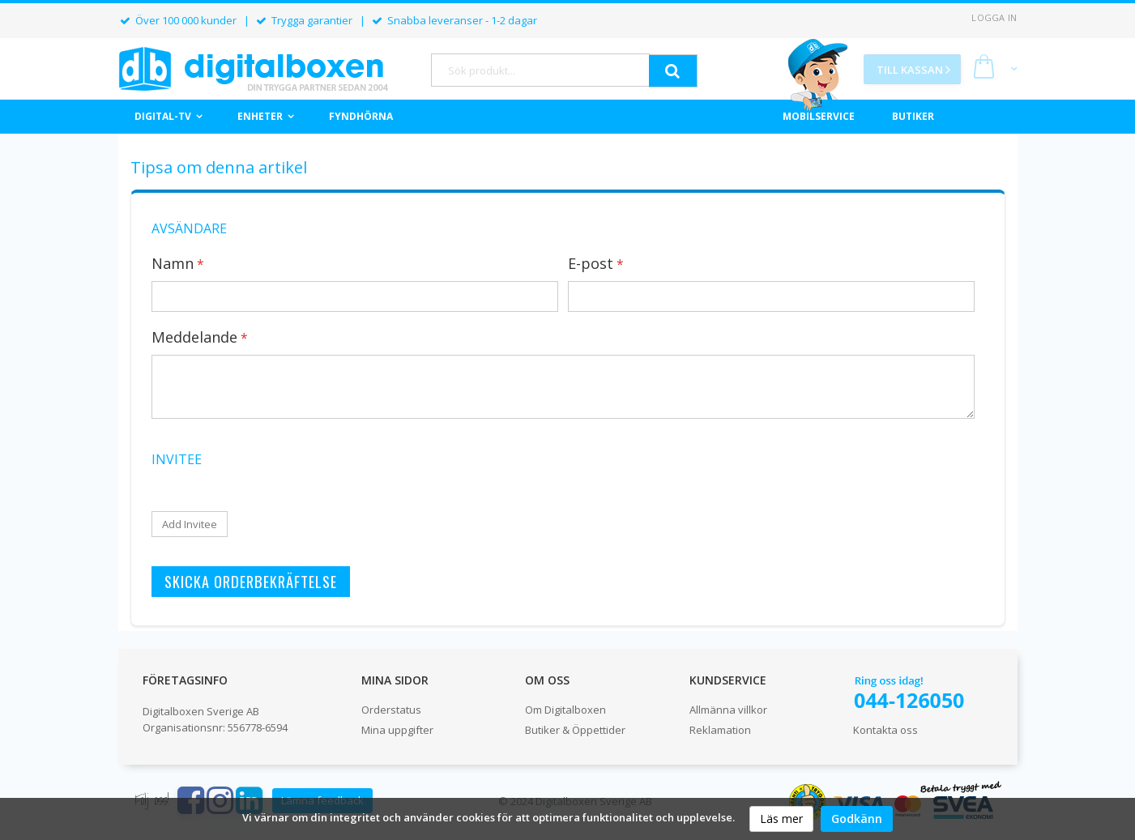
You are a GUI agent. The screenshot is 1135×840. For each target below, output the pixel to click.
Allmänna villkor (728, 709)
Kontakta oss (885, 730)
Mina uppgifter (397, 730)
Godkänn (856, 818)
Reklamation (720, 730)
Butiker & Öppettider (575, 730)
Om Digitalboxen (565, 709)
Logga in (994, 17)
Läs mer (781, 818)
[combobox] (540, 70)
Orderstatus (391, 709)
